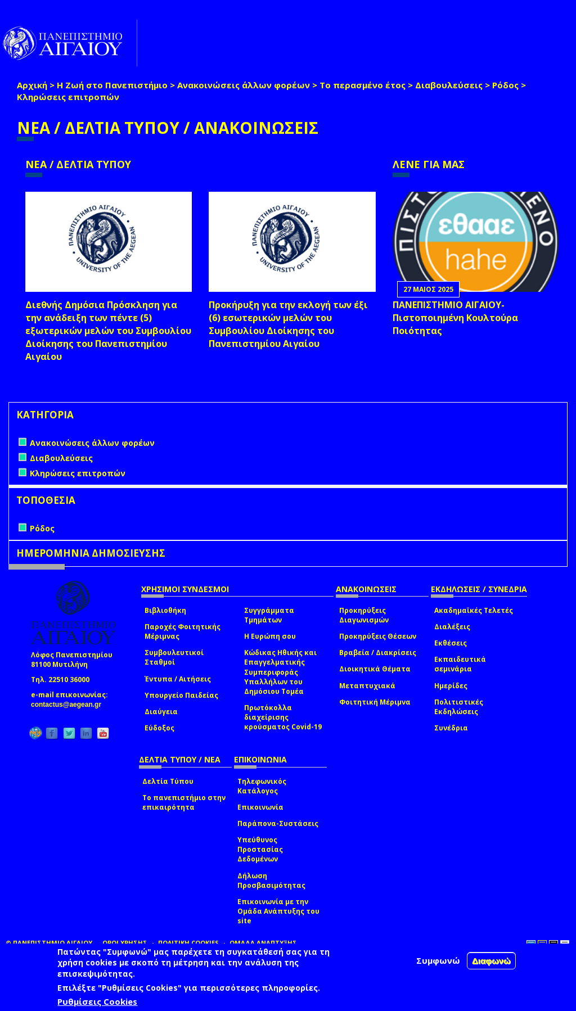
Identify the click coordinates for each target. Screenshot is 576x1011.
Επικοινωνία (260, 807)
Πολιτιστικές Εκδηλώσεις (458, 706)
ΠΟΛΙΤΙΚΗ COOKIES (188, 942)
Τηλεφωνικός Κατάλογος (261, 786)
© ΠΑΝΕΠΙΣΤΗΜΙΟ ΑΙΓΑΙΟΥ (49, 942)
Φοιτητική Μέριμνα (375, 702)
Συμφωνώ (438, 960)
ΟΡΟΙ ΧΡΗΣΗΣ (124, 942)
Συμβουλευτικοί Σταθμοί (174, 657)
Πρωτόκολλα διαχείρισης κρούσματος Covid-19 (283, 717)
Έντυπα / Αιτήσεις (178, 679)
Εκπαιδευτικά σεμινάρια (460, 664)
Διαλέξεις (452, 626)
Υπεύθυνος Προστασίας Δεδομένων (260, 849)
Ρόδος (505, 85)
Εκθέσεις (450, 643)
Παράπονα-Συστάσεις (277, 823)
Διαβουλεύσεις (449, 85)
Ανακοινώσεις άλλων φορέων (243, 85)
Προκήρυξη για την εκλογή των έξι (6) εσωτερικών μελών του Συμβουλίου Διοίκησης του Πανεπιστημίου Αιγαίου (288, 324)
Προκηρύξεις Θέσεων (377, 636)
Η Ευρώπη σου (270, 636)
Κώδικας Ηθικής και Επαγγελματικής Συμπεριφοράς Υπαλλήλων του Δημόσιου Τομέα (280, 672)
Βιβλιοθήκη (165, 610)
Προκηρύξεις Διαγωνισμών (364, 615)
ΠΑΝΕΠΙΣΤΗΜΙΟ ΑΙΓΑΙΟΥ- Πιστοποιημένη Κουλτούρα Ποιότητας (455, 318)
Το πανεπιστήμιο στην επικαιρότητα (184, 802)
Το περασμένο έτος (363, 85)
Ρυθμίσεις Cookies (97, 1001)
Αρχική (32, 85)
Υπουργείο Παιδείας (181, 695)
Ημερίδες (450, 685)
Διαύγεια (161, 711)
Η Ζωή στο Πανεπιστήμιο (112, 85)
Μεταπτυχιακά (367, 685)
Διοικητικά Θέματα (375, 669)
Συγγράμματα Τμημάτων (269, 615)
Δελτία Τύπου (168, 781)
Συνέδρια (451, 728)
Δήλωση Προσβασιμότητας (271, 880)
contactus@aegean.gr (69, 704)
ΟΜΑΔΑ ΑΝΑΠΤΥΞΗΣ (263, 942)
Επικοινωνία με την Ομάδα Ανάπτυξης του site (278, 911)
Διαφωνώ (491, 960)
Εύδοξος (159, 728)
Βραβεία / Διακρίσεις (377, 652)
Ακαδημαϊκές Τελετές (473, 610)
